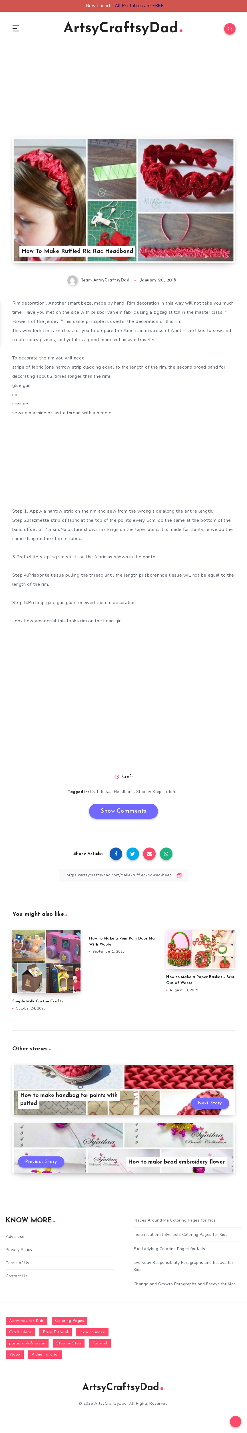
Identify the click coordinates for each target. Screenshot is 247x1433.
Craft (127, 777)
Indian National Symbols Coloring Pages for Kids (181, 1234)
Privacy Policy (19, 1249)
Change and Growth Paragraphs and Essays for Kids (185, 1284)
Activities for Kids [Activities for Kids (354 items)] (26, 1321)
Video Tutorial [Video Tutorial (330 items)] (45, 1354)
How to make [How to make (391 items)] (92, 1332)
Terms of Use (19, 1263)
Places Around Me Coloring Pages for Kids (175, 1220)
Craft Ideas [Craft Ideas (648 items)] (20, 1332)
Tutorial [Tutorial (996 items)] (100, 1343)
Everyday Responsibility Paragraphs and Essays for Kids (184, 1266)
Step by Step (149, 791)
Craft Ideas (101, 791)
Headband (124, 791)
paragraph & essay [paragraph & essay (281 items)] (27, 1343)
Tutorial (171, 791)
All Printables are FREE (139, 6)
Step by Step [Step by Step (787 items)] (68, 1343)
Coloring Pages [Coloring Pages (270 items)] (69, 1321)
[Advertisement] (123, 97)
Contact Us (16, 1276)
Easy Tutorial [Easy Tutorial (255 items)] (55, 1332)
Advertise (15, 1236)
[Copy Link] (123, 875)
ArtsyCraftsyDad (122, 28)
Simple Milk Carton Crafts (37, 1001)
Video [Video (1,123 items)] (14, 1354)
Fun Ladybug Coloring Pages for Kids (169, 1249)
